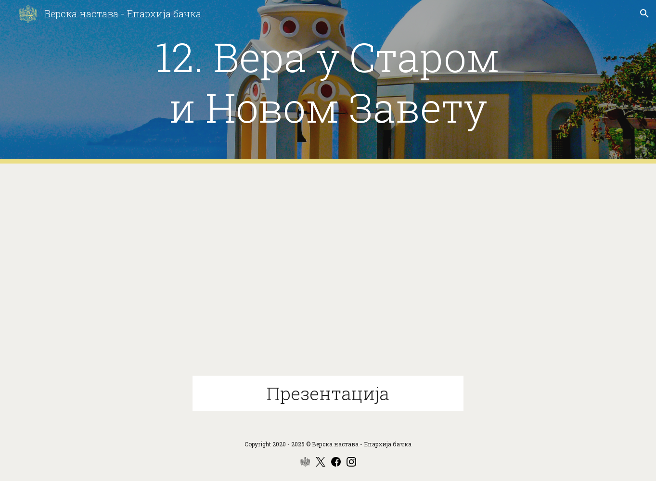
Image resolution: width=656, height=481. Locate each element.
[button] (644, 13)
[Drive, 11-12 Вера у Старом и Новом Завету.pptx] (328, 275)
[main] (328, 81)
